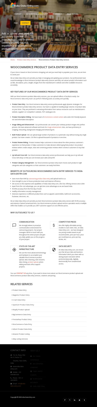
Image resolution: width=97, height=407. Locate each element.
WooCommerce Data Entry (22, 324)
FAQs (16, 23)
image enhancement (54, 127)
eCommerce (58, 14)
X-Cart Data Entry (18, 300)
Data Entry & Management (37, 14)
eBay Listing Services (20, 339)
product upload (33, 262)
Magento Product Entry (21, 295)
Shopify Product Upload (21, 310)
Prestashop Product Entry (22, 319)
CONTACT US (21, 273)
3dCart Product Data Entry (22, 329)
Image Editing (73, 14)
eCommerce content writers (54, 117)
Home (12, 60)
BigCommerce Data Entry (21, 314)
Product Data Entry (19, 290)
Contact (25, 23)
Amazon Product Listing (21, 334)
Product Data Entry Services (26, 60)
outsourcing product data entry (39, 179)
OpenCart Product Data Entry (23, 305)
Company (18, 14)
